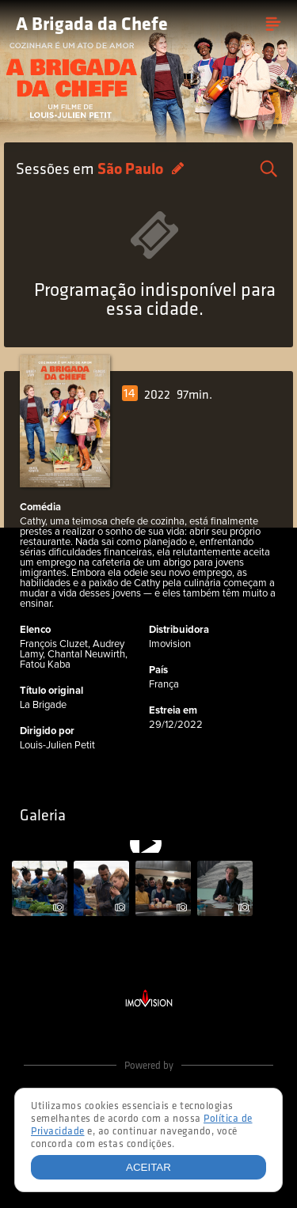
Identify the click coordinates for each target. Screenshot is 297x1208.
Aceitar (148, 1167)
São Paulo (131, 170)
